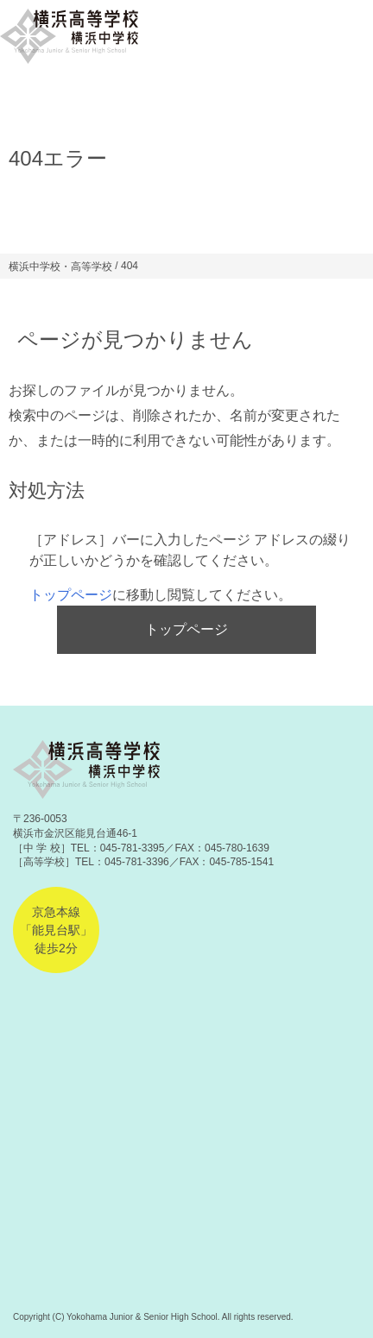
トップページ (70, 594)
